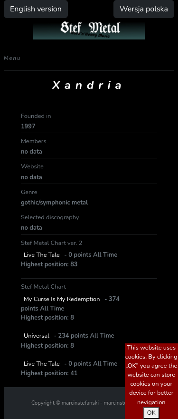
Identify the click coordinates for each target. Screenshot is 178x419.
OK (151, 413)
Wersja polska (144, 9)
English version (36, 9)
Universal (36, 335)
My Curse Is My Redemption (62, 299)
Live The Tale (42, 255)
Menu (12, 58)
